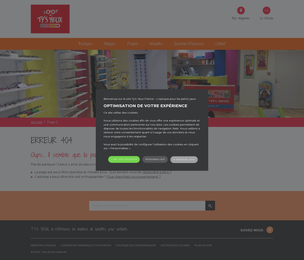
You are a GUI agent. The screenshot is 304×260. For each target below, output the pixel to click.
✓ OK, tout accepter (124, 159)
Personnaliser (155, 159)
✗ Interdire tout (184, 159)
